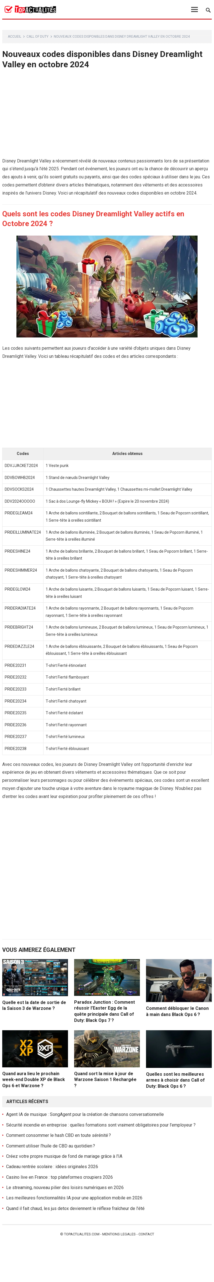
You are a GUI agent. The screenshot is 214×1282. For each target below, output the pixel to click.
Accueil (14, 37)
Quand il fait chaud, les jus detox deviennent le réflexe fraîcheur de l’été (75, 1208)
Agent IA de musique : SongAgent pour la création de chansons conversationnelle (85, 1114)
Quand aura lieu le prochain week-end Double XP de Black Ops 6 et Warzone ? (33, 1079)
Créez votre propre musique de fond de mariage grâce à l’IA (64, 1156)
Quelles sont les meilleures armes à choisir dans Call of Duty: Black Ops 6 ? (175, 1080)
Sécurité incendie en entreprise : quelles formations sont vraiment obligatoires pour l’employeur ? (101, 1125)
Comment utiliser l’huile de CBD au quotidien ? (50, 1146)
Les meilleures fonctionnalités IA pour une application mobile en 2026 (74, 1197)
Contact (146, 1234)
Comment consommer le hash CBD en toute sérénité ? (58, 1135)
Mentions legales (119, 1234)
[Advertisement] (107, 116)
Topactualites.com (81, 1234)
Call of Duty (37, 37)
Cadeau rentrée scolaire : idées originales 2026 (52, 1166)
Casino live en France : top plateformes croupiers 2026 (59, 1177)
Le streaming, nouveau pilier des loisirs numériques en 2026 (65, 1187)
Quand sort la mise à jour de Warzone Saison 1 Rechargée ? (105, 1079)
